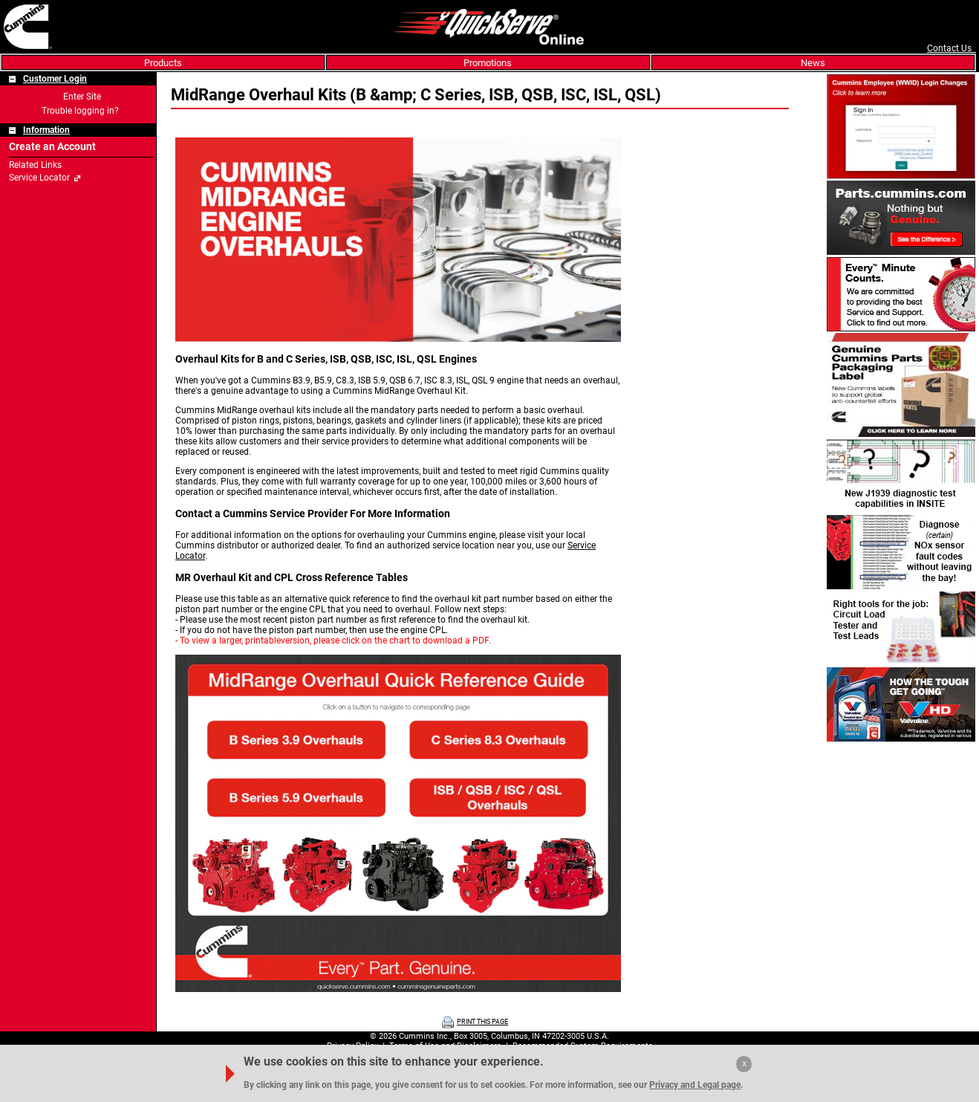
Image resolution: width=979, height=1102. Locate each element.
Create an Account (52, 146)
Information (46, 130)
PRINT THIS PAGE (482, 1021)
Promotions (488, 62)
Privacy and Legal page (695, 1085)
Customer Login (55, 79)
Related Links (35, 165)
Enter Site (82, 96)
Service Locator (39, 177)
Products (163, 62)
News (813, 62)
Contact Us (951, 48)
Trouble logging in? (80, 111)
